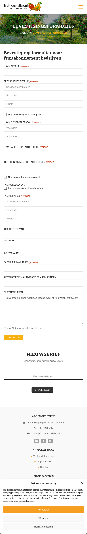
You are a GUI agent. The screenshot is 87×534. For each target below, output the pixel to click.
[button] (82, 483)
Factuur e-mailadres (21, 262)
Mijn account (45, 461)
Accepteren (43, 509)
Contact (44, 466)
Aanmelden (44, 390)
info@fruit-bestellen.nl (43, 433)
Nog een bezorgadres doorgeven (25, 114)
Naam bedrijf (16, 66)
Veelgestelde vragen (44, 456)
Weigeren (44, 518)
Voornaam (10, 240)
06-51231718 (43, 427)
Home (24, 32)
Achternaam (11, 253)
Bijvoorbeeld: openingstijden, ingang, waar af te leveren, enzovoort (43, 309)
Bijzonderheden (13, 292)
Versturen (13, 337)
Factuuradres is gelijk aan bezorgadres (27, 188)
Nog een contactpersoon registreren (26, 177)
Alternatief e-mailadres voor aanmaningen (30, 277)
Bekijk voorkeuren (43, 526)
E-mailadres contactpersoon (26, 147)
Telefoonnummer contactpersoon (29, 162)
